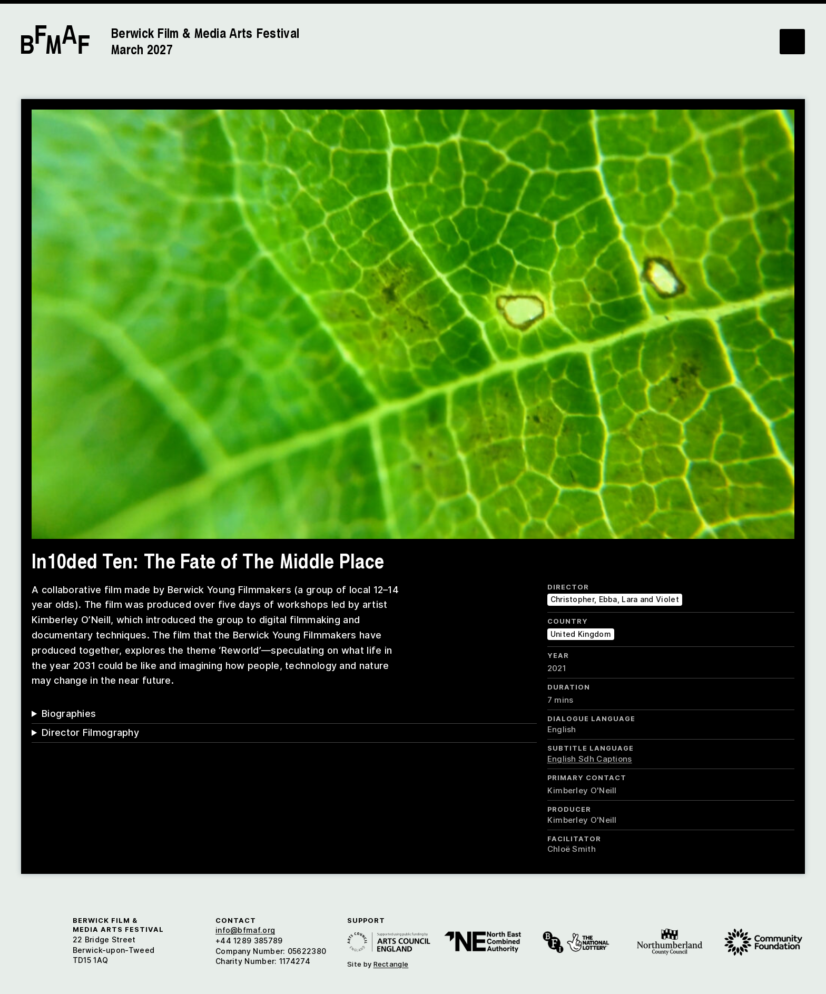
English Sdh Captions (589, 759)
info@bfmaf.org (245, 930)
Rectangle (391, 964)
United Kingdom (580, 633)
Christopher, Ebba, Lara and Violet (614, 599)
